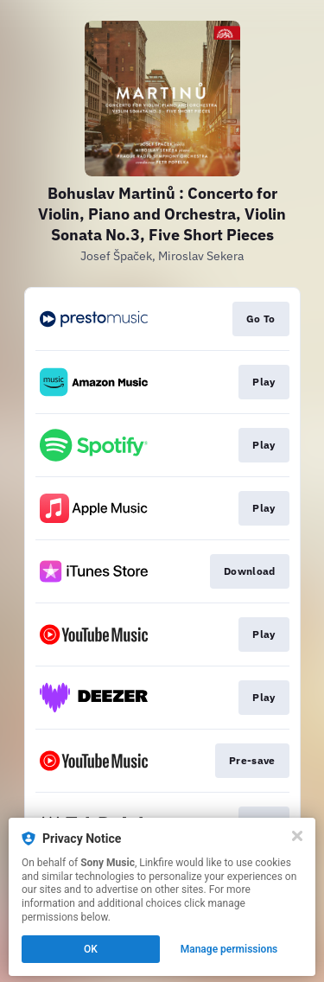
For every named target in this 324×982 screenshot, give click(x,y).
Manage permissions (229, 949)
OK (91, 949)
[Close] (297, 836)
